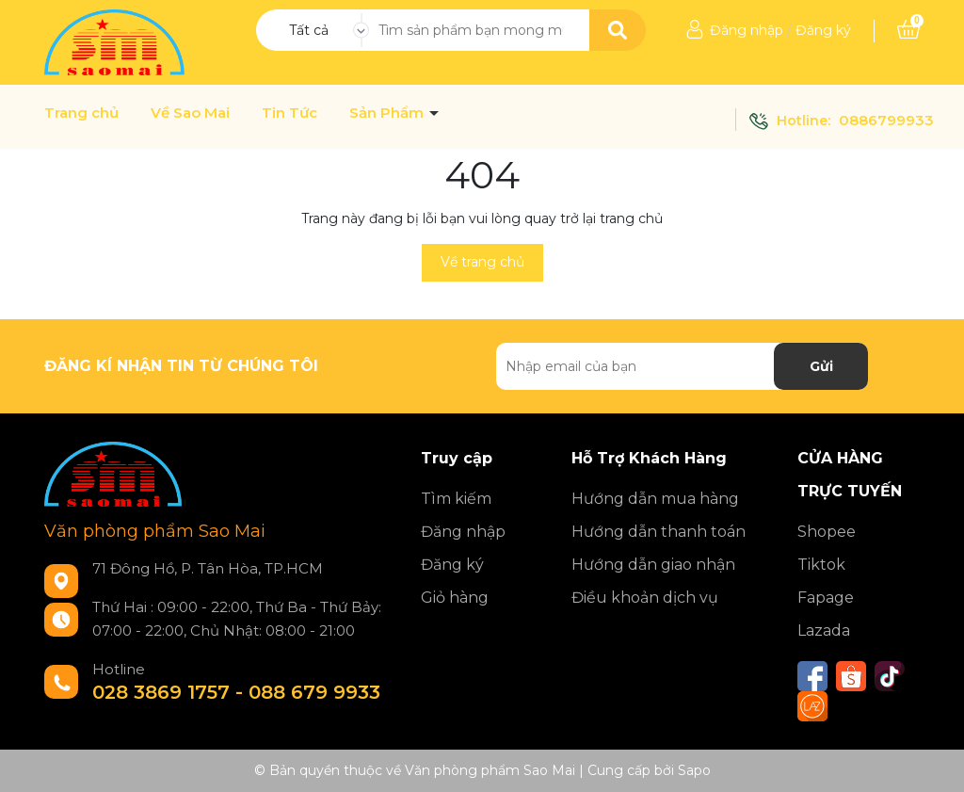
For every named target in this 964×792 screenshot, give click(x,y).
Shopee (826, 532)
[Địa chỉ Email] (682, 366)
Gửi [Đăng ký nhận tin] (821, 366)
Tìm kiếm (456, 499)
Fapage (825, 597)
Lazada (823, 630)
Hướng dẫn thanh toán (658, 532)
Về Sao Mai (190, 113)
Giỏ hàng (455, 597)
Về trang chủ (482, 261)
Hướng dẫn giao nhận (653, 565)
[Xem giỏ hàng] (908, 30)
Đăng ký (823, 30)
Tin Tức (289, 113)
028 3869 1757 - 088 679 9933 (236, 692)
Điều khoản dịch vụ (644, 597)
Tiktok (821, 565)
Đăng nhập (746, 30)
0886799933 (886, 120)
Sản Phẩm (388, 113)
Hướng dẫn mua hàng (655, 499)
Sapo (694, 770)
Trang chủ (81, 113)
